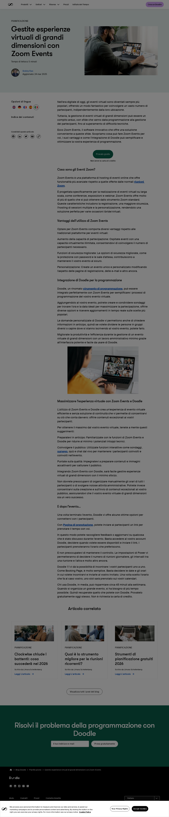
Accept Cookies (140, 812)
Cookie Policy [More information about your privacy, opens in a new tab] (85, 815)
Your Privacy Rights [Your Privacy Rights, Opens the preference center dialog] (120, 812)
